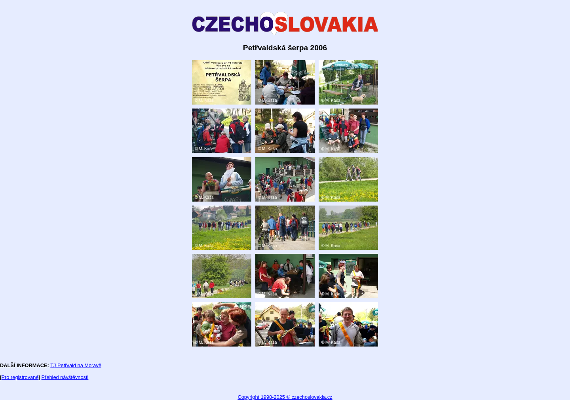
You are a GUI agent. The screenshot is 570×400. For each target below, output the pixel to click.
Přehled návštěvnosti (65, 377)
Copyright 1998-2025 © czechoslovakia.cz (285, 397)
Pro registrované (20, 377)
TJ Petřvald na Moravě (75, 365)
